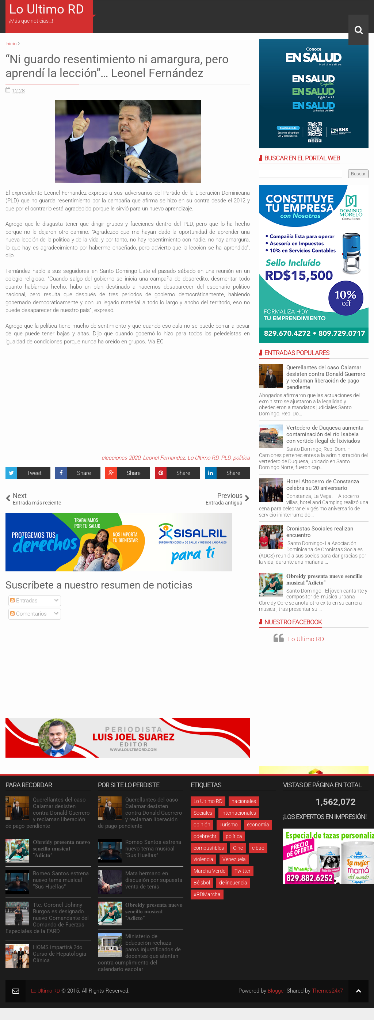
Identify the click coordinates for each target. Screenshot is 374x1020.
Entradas (24, 600)
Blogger (276, 990)
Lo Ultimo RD (46, 9)
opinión (202, 824)
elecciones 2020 (121, 457)
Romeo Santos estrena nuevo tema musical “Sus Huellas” (61, 880)
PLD (225, 457)
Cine (238, 848)
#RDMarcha (207, 894)
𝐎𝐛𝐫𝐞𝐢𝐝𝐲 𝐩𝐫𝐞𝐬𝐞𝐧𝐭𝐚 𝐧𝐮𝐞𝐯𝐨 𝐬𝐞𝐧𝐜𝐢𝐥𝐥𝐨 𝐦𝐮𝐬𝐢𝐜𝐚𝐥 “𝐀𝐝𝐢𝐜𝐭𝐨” (324, 579)
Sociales (203, 813)
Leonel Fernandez (164, 457)
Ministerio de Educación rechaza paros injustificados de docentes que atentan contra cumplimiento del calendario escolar (139, 953)
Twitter (242, 871)
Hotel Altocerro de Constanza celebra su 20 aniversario (322, 484)
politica (241, 457)
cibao (258, 848)
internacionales (238, 813)
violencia (203, 859)
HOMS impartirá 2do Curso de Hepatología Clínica (59, 954)
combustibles (209, 848)
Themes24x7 (327, 990)
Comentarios (28, 613)
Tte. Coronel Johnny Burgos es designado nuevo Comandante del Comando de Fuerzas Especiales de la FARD (47, 918)
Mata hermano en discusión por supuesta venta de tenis (153, 880)
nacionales (244, 801)
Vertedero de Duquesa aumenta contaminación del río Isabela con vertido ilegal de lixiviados (324, 434)
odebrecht (205, 836)
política (234, 836)
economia (258, 824)
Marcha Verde (209, 871)
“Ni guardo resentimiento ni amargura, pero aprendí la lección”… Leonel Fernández (117, 66)
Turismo (229, 824)
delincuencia (233, 883)
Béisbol (202, 883)
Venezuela (234, 859)
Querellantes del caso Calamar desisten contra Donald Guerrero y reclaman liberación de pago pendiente (326, 377)
